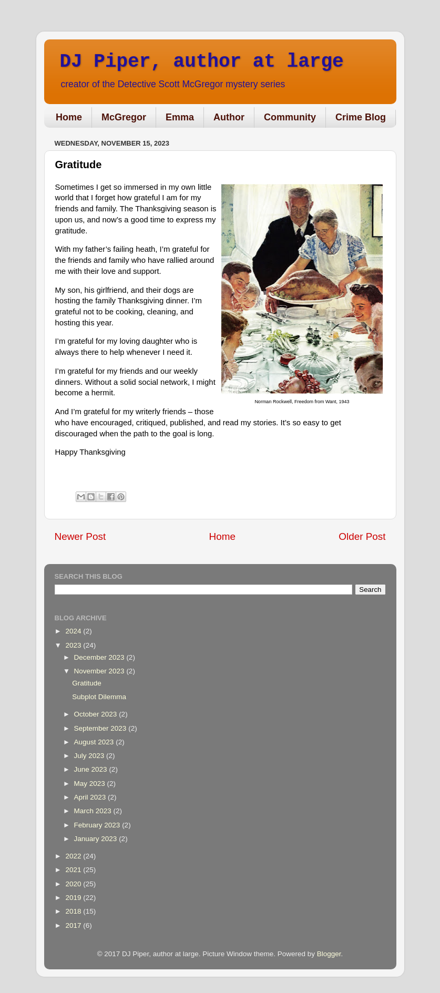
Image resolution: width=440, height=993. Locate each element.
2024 (74, 631)
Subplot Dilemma (99, 697)
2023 (74, 645)
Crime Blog (360, 117)
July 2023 (90, 756)
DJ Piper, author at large (202, 62)
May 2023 (90, 783)
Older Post (362, 536)
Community (290, 117)
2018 (74, 911)
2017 (74, 925)
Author (228, 117)
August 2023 (95, 742)
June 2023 (91, 769)
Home (69, 117)
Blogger (329, 954)
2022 (74, 856)
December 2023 (100, 657)
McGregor (123, 117)
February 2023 (98, 825)
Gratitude (86, 683)
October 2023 (96, 714)
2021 (74, 870)
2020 (74, 884)
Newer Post (80, 536)
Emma (180, 117)
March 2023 (94, 811)
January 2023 (96, 839)
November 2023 (100, 671)
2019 (74, 898)
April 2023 (91, 797)
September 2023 (101, 728)
